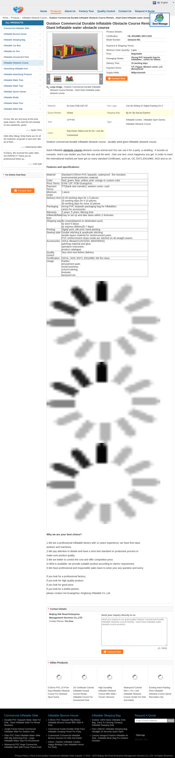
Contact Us (124, 11)
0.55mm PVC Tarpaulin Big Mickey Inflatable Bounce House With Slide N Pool (65, 722)
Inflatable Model (11, 97)
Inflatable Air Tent (12, 51)
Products (56, 11)
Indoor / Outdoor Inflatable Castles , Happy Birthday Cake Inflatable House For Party (66, 744)
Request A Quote (145, 11)
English (167, 2)
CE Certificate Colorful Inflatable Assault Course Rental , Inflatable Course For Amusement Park (83, 693)
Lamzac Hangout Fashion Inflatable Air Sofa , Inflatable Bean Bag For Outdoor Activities (110, 738)
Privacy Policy (21, 756)
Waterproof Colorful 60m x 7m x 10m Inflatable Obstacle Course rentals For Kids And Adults (135, 693)
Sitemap (140, 735)
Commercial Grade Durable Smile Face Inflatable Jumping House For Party (66, 730)
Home (43, 11)
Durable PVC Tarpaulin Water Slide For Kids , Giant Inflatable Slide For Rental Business (22, 722)
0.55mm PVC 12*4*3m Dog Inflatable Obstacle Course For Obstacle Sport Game (59, 692)
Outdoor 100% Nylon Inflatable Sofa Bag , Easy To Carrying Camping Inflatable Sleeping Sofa (108, 722)
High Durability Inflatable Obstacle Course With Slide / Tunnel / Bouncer (107, 692)
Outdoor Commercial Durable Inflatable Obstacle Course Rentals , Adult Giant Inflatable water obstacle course (75, 90)
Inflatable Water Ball (13, 109)
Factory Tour (86, 11)
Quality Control (106, 11)
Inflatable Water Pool (13, 103)
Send (170, 720)
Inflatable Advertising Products (18, 74)
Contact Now (118, 78)
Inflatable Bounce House (15, 34)
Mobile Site (141, 739)
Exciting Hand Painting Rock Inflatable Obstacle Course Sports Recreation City (160, 692)
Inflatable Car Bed (12, 45)
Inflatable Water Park (13, 80)
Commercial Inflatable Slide (16, 28)
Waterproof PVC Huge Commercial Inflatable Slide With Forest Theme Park (22, 745)
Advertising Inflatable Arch (16, 68)
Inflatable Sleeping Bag (14, 40)
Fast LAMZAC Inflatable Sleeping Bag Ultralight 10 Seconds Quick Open (109, 730)
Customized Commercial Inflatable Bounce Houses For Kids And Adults (65, 736)
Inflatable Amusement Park (16, 57)
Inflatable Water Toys (13, 86)
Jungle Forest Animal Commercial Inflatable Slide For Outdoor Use (20, 730)
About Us (70, 11)
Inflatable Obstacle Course (34, 18)
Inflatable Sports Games (15, 91)
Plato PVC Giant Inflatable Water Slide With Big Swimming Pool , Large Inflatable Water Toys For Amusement (22, 738)
